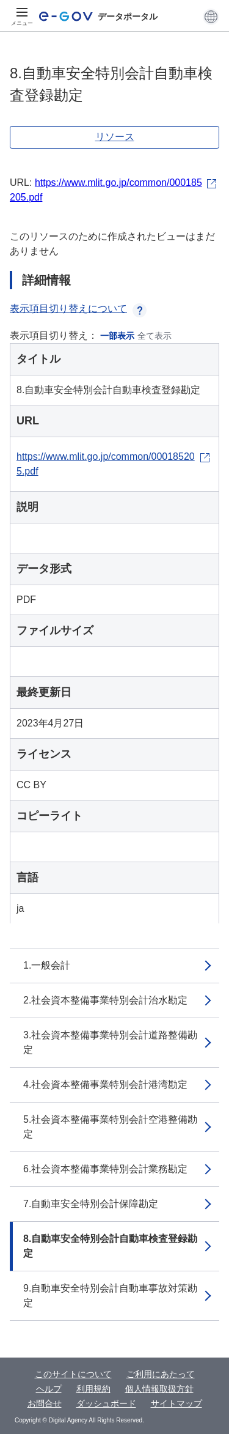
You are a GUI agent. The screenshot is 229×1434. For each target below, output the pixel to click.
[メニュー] (22, 17)
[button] (211, 16)
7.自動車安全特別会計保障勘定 (90, 1204)
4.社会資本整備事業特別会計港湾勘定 (105, 1084)
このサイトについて (73, 1374)
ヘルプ (49, 1389)
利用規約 (93, 1389)
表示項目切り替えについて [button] (78, 308)
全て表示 (154, 336)
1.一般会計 (46, 965)
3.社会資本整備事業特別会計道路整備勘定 (110, 1042)
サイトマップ (176, 1403)
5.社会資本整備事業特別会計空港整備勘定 (110, 1126)
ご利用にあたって (160, 1374)
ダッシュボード (106, 1403)
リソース (114, 136)
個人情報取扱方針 (159, 1389)
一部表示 (117, 336)
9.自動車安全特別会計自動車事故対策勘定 (110, 1295)
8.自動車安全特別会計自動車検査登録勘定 (110, 1245)
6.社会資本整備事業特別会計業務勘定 (105, 1169)
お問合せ (44, 1403)
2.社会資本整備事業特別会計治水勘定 (105, 1000)
